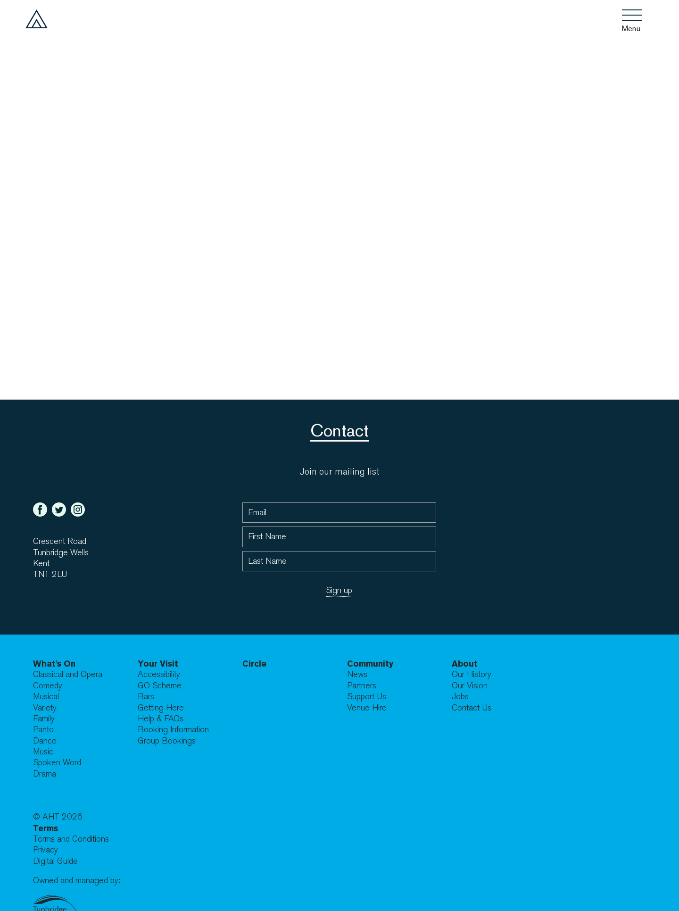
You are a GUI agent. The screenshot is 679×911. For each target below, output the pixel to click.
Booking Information (173, 730)
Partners (361, 686)
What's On (54, 664)
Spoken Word (57, 763)
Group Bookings (167, 741)
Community (370, 664)
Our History (471, 674)
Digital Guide (55, 861)
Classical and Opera (67, 674)
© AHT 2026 (58, 817)
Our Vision (470, 686)
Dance (45, 741)
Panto (43, 730)
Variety (45, 708)
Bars (146, 697)
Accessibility (159, 674)
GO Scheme (160, 686)
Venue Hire (367, 708)
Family (44, 719)
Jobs (460, 697)
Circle (254, 664)
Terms (45, 828)
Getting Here (161, 708)
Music (43, 752)
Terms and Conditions (71, 839)
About (465, 664)
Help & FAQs (160, 719)
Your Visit (158, 664)
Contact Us (471, 708)
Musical (46, 697)
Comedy (47, 686)
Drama (44, 774)
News (357, 674)
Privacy (45, 850)
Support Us (366, 697)
